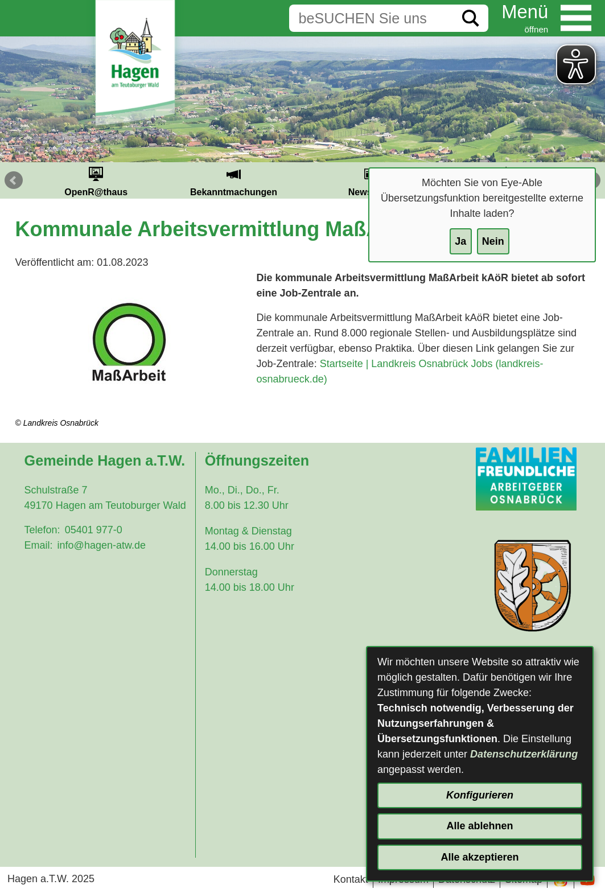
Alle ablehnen (479, 826)
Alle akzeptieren (479, 857)
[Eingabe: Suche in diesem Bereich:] (371, 18)
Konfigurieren (479, 795)
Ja (460, 241)
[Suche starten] (470, 18)
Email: (38, 545)
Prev (14, 180)
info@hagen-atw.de (101, 545)
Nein (493, 241)
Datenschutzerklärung (524, 754)
